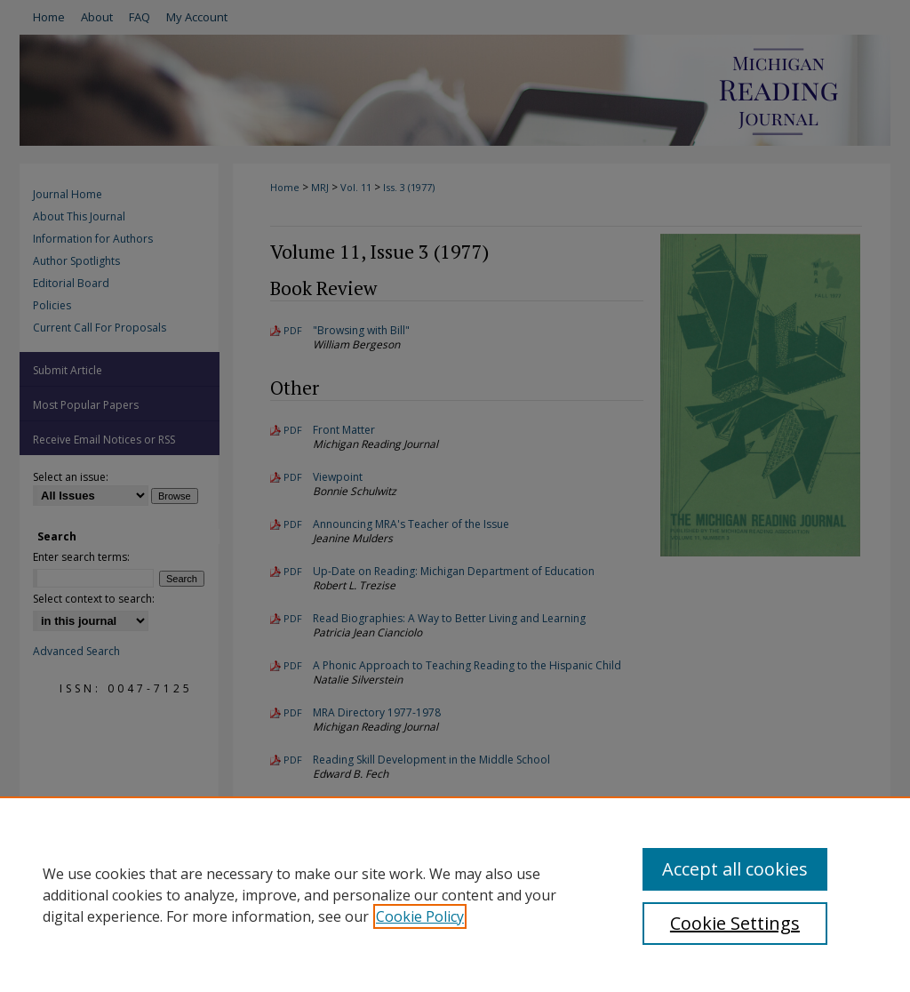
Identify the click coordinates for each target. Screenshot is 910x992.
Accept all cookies (735, 869)
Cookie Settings (735, 923)
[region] (455, 894)
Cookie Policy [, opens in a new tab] (420, 916)
